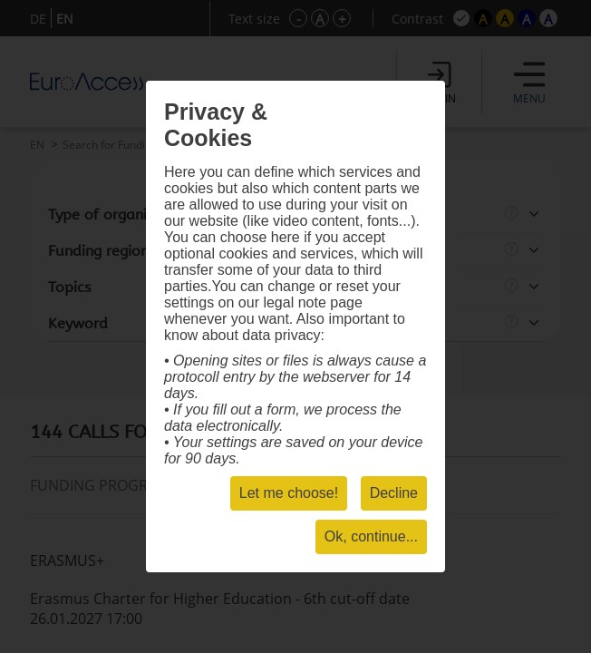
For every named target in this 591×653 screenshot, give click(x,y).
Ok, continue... (371, 536)
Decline (394, 493)
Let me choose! (288, 493)
